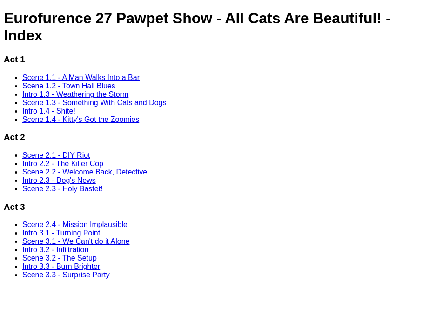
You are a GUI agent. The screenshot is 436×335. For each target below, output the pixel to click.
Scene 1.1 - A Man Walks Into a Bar (81, 77)
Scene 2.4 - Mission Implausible (74, 224)
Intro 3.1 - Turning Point (61, 233)
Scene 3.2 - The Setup (59, 258)
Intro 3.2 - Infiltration (55, 250)
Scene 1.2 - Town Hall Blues (68, 86)
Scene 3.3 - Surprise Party (66, 275)
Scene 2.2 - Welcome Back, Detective (84, 172)
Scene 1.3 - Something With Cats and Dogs (94, 103)
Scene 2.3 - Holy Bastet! (62, 189)
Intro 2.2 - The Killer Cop (62, 164)
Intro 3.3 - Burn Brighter (61, 266)
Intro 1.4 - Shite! (48, 111)
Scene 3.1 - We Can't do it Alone (75, 241)
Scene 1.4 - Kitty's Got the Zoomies (80, 119)
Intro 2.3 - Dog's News (59, 180)
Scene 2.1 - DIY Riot (56, 155)
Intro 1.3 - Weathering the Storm (75, 94)
